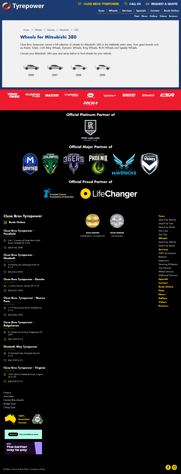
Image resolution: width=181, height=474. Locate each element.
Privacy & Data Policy (20, 469)
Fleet (136, 16)
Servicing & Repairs (168, 264)
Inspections (164, 260)
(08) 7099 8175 (15, 360)
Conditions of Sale (37, 469)
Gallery (153, 16)
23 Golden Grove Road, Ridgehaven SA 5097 (25, 333)
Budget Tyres (10, 403)
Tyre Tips (163, 234)
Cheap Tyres (9, 407)
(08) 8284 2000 (15, 315)
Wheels (113, 10)
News (144, 16)
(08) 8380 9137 (15, 381)
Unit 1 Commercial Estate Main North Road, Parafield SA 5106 (24, 241)
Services (127, 10)
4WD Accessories (167, 253)
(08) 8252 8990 (15, 272)
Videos (163, 16)
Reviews (173, 16)
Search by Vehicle (167, 219)
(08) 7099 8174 (15, 339)
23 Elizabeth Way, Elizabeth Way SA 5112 (24, 354)
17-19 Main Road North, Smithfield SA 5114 (25, 309)
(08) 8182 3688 (15, 247)
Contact (155, 10)
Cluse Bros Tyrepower (98, 4)
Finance (7, 392)
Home (24, 29)
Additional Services (168, 275)
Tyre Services (165, 267)
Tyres (101, 10)
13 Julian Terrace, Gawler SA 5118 (23, 286)
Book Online (171, 10)
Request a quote (161, 4)
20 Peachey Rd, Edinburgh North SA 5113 (23, 266)
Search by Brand (167, 227)
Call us (132, 4)
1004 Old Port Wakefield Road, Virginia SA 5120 (25, 375)
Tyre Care (163, 230)
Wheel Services (166, 271)
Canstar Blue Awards (14, 400)
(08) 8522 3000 (15, 290)
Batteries (163, 256)
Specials (141, 10)
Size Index (9, 396)
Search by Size (166, 223)
